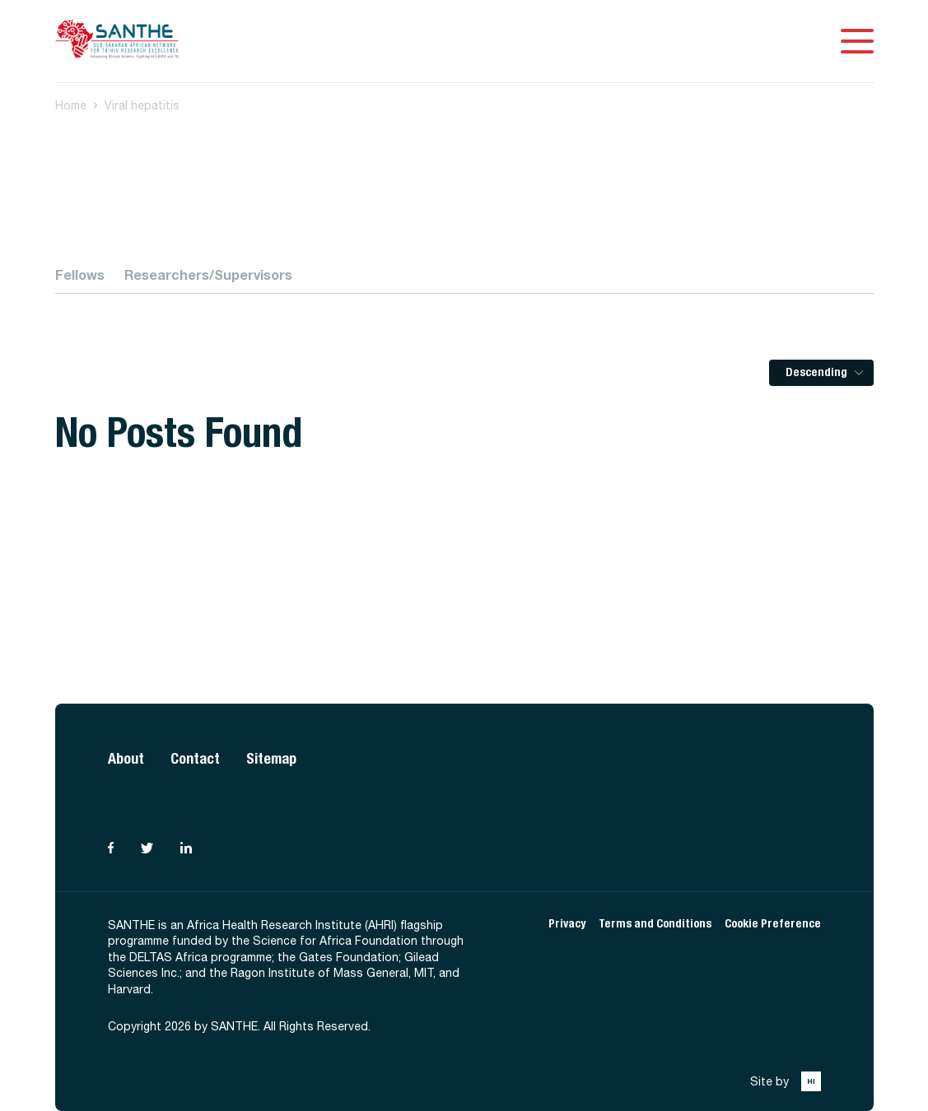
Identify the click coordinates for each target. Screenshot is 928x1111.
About (126, 758)
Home (70, 105)
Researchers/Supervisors (208, 274)
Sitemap (271, 758)
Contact (195, 758)
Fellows (80, 274)
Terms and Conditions (655, 924)
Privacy (566, 924)
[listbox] (821, 373)
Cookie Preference (773, 924)
